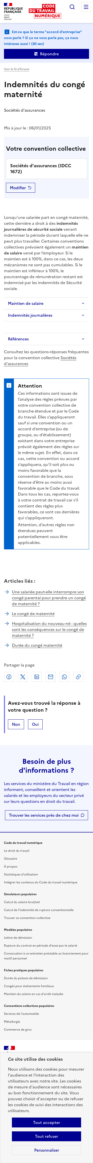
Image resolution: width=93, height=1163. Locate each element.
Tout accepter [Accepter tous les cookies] (46, 1122)
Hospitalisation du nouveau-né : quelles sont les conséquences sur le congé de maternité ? (49, 629)
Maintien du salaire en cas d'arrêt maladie (33, 994)
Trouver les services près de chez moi (44, 815)
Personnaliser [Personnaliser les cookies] (46, 1150)
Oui (35, 724)
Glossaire (10, 858)
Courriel (51, 677)
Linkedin (37, 677)
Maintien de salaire (25, 303)
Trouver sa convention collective (27, 918)
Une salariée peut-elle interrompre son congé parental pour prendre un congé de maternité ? (49, 598)
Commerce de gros (17, 1029)
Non (16, 724)
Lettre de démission (18, 937)
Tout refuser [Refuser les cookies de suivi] (46, 1136)
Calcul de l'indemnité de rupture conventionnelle (39, 910)
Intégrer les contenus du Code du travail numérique (40, 882)
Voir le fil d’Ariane (16, 69)
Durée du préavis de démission (26, 978)
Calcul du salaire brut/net (22, 902)
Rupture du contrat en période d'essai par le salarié (40, 945)
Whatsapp (64, 677)
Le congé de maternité (33, 614)
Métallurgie (12, 1021)
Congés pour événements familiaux (29, 986)
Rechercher (72, 7)
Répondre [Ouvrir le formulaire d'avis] (49, 54)
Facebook (9, 677)
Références (18, 339)
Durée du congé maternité (37, 645)
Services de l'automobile (21, 1014)
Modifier (18, 188)
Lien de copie (78, 677)
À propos (10, 866)
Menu (86, 7)
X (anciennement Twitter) (23, 677)
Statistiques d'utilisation (21, 874)
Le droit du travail (16, 851)
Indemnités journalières (30, 315)
